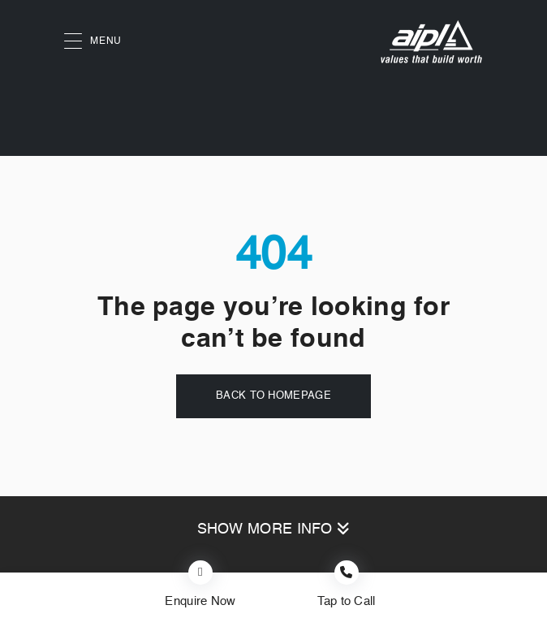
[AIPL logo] (431, 41)
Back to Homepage (273, 396)
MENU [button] (93, 42)
